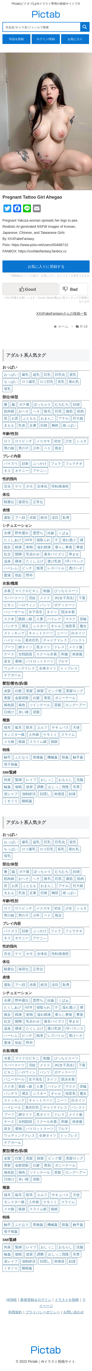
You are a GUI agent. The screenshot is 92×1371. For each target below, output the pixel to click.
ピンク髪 (55, 691)
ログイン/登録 (46, 39)
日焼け (9, 712)
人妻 (39, 619)
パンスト (78, 640)
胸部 (55, 425)
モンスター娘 (14, 734)
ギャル (56, 626)
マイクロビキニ (27, 591)
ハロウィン (27, 605)
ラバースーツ (14, 598)
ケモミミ (50, 734)
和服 (64, 654)
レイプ (31, 780)
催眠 (18, 787)
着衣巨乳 (32, 640)
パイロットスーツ (39, 661)
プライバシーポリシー (43, 1312)
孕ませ (74, 554)
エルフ (42, 727)
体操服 (77, 654)
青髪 (7, 698)
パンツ (45, 605)
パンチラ (11, 626)
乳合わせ (33, 554)
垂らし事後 (63, 547)
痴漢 (39, 568)
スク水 (9, 619)
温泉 (7, 561)
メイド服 (75, 647)
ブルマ (63, 661)
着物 (18, 661)
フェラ (56, 463)
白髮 (36, 698)
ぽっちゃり (42, 404)
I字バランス (74, 561)
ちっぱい (11, 382)
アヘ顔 (20, 517)
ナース (9, 654)
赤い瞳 (23, 712)
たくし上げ (34, 561)
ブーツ (9, 647)
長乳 (61, 382)
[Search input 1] (42, 27)
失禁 (76, 787)
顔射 (25, 463)
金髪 (7, 691)
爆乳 (25, 375)
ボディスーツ (64, 605)
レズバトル (56, 568)
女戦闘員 (25, 654)
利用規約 (15, 1312)
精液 (18, 547)
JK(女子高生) (64, 598)
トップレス (69, 668)
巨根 (43, 425)
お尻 (15, 418)
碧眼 (36, 712)
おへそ (23, 411)
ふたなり (22, 757)
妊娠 (50, 533)
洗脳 (79, 780)
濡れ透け (69, 540)
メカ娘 (9, 742)
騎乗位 (9, 502)
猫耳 (7, 727)
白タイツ (78, 633)
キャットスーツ (41, 633)
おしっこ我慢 (58, 787)
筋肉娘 (9, 411)
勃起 (18, 575)
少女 (68, 441)
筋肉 (80, 411)
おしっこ (47, 780)
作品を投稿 (16, 39)
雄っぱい (69, 425)
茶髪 (57, 705)
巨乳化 (60, 375)
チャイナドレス (55, 640)
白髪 (18, 691)
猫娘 (54, 742)
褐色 (21, 705)
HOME (12, 1300)
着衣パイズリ (54, 554)
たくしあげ (12, 540)
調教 (40, 787)
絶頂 (43, 517)
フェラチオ (73, 463)
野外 (29, 575)
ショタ (81, 441)
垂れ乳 (74, 382)
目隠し (45, 794)
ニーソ (62, 633)
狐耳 (18, 727)
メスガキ (43, 441)
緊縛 (18, 780)
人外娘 (34, 734)
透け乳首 (54, 561)
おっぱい (11, 375)
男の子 (23, 448)
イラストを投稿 (67, 1300)
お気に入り (75, 39)
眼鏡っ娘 (25, 619)
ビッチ (27, 568)
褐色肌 (9, 705)
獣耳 (29, 727)
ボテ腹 (24, 404)
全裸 (7, 533)
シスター (40, 626)
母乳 (7, 389)
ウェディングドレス (19, 668)
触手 (7, 757)
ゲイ (18, 486)
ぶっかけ (40, 463)
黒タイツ (43, 647)
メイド (45, 598)
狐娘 (21, 742)
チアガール (12, 675)
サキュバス (60, 727)
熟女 (58, 448)
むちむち (62, 404)
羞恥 (7, 517)
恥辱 (66, 517)
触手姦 (78, 757)
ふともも (29, 418)
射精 (29, 547)
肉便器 (59, 794)
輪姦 (7, 787)
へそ (36, 411)
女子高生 (35, 612)
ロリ (7, 441)
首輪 (83, 619)
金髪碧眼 (22, 698)
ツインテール (39, 705)
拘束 (7, 780)
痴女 (7, 547)
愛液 (7, 575)
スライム (68, 734)
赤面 (32, 517)
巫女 (7, 661)
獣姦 (65, 757)
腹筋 (69, 411)
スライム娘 (38, 742)
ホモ (29, 486)
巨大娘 (78, 418)
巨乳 (47, 375)
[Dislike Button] (74, 289)
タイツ (52, 612)
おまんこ (47, 418)
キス (7, 471)
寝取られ (43, 540)
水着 (7, 591)
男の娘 (9, 448)
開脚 (18, 554)
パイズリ (11, 463)
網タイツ (25, 647)
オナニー (22, 471)
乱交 (7, 554)
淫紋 (32, 598)
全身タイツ (47, 668)
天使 (76, 727)
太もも (9, 425)
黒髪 (29, 691)
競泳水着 (68, 612)
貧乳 (72, 375)
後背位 (23, 502)
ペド (47, 448)
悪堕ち (38, 533)
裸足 (25, 626)
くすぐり (11, 801)
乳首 (21, 425)
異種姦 (38, 757)
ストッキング (14, 633)
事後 (79, 547)
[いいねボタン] (30, 289)
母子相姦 (11, 764)
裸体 (18, 561)
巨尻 (58, 411)
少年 (36, 448)
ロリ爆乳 (29, 382)
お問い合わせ (73, 1312)
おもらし (65, 780)
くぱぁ (63, 533)
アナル (63, 418)
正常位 (38, 502)
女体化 (42, 486)
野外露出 (22, 533)
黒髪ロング (74, 691)
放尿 (29, 787)
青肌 (47, 698)
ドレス (59, 647)
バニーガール (14, 612)
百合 (7, 486)
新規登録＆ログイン (35, 1300)
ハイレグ (54, 619)
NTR (28, 540)
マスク (70, 619)
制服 (46, 591)
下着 (82, 598)
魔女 (83, 626)
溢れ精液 (44, 547)
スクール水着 (46, 654)
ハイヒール (12, 640)
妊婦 (76, 404)
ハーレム (11, 568)
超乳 (36, 375)
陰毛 (47, 411)
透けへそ (75, 568)
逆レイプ (11, 794)
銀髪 (40, 691)
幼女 (57, 441)
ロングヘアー (75, 705)
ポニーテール (65, 698)
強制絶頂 (29, 794)
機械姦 (52, 757)
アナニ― (40, 471)
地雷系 (70, 626)
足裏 (32, 425)
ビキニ (9, 605)
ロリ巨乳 (46, 382)
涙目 (55, 517)
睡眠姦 (27, 801)
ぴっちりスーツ (66, 591)
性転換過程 (60, 486)
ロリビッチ (23, 441)
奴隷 (72, 794)
